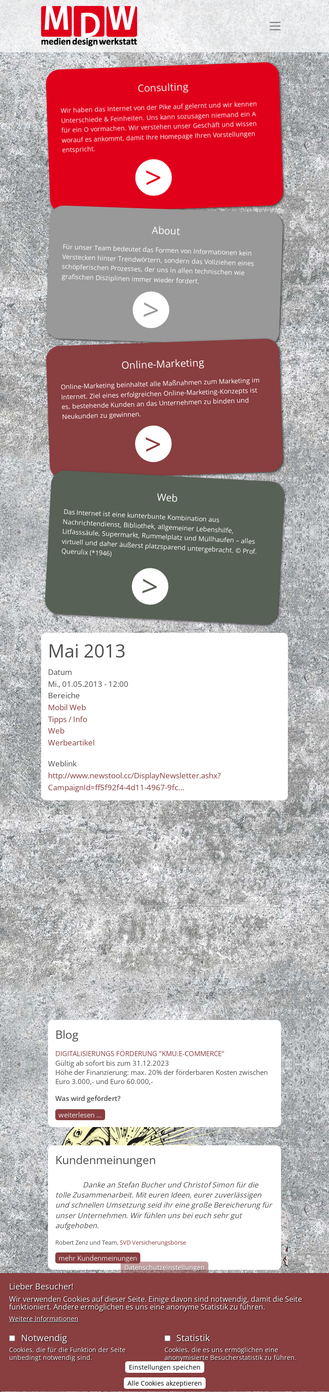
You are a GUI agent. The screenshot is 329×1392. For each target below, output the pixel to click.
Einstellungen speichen (165, 1375)
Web (167, 497)
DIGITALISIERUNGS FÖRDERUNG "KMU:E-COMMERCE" (139, 1053)
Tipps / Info (67, 719)
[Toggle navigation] (275, 26)
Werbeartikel (71, 742)
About (166, 230)
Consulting (162, 87)
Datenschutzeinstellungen (164, 1275)
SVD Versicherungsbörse (153, 1242)
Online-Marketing (163, 363)
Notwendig (44, 1345)
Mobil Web (67, 707)
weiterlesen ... (80, 1114)
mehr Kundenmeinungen (97, 1258)
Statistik (193, 1345)
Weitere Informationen (44, 1326)
